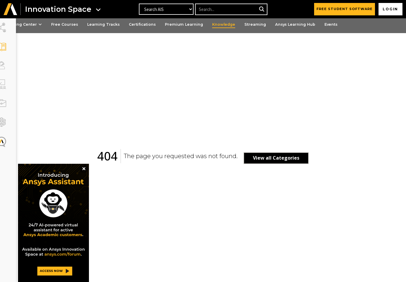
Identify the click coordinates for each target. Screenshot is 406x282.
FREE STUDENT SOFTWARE (343, 9)
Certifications (167, 24)
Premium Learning (210, 24)
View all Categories (285, 158)
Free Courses (85, 24)
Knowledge (252, 24)
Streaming (285, 24)
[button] (10, 9)
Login (390, 9)
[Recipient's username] (231, 9)
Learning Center (41, 24)
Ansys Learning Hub (327, 24)
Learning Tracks (126, 24)
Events (364, 24)
